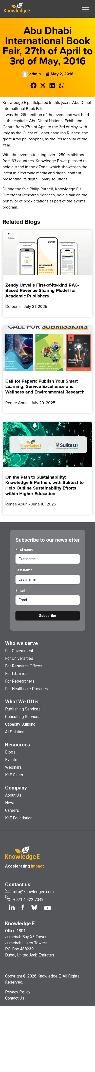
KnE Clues (14, 775)
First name (24, 550)
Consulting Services (23, 716)
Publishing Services (23, 709)
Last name (23, 570)
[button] (33, 85)
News (10, 802)
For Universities (19, 658)
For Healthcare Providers (27, 688)
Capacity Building (20, 724)
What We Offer (22, 702)
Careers (12, 810)
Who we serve (21, 643)
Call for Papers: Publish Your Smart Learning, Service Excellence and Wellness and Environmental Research (44, 386)
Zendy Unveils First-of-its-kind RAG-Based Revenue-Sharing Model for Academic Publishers (42, 290)
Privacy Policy (17, 992)
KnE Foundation (18, 818)
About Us (13, 795)
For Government (19, 650)
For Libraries (16, 673)
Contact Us (14, 998)
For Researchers (19, 681)
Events (11, 759)
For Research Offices (23, 666)
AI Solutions (16, 731)
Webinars (13, 767)
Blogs (10, 752)
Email (20, 591)
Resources (17, 745)
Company (16, 788)
